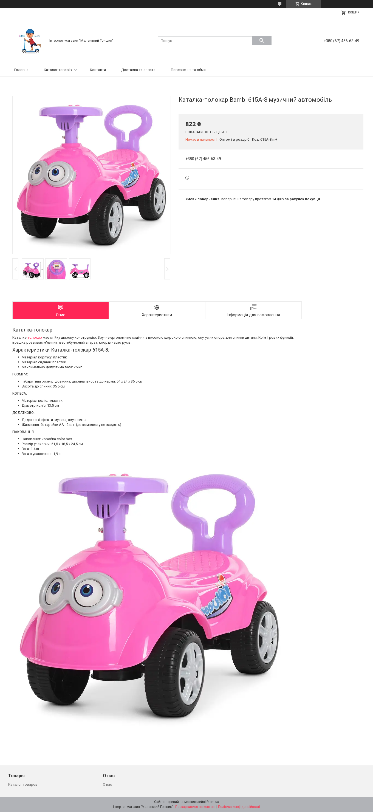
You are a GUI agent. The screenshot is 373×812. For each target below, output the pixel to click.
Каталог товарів (58, 70)
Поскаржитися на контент (195, 807)
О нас (107, 784)
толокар (34, 337)
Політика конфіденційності (239, 807)
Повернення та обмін (188, 70)
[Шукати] (262, 40)
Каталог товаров (23, 784)
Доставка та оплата (138, 70)
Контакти (98, 70)
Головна (21, 70)
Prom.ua (213, 802)
